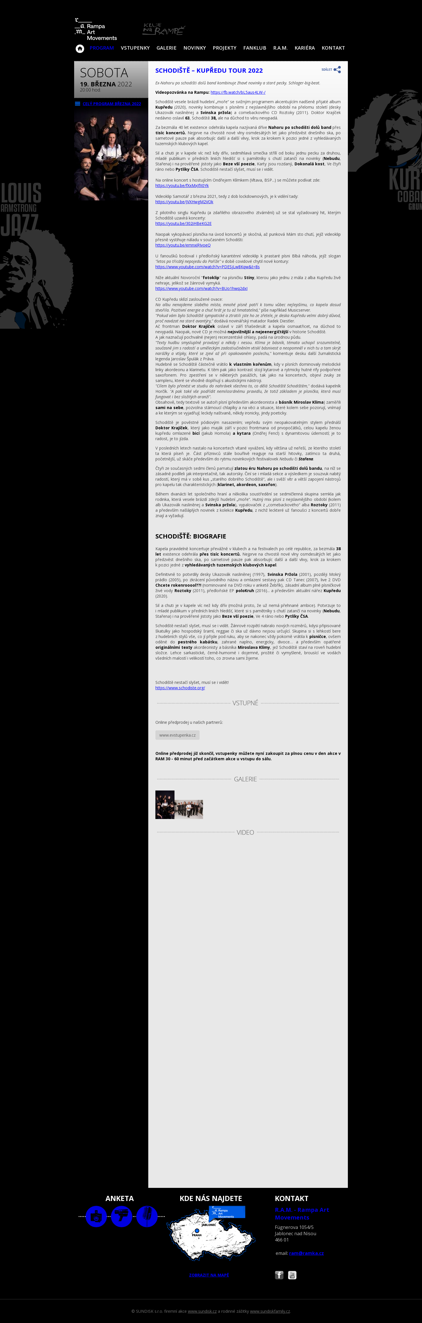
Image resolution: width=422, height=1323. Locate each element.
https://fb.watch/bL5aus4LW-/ (238, 92)
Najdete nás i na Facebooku (279, 1276)
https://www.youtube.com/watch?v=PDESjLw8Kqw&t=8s (207, 266)
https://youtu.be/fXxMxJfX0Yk (182, 185)
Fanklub (254, 47)
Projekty (224, 47)
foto (96, 1216)
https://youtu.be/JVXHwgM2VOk (184, 201)
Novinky (194, 47)
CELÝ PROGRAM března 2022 (112, 103)
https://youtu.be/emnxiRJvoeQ (183, 245)
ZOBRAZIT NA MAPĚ (211, 1242)
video (121, 1216)
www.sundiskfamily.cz (270, 1311)
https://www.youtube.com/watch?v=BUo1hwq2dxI (201, 288)
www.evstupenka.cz (177, 735)
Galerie (166, 47)
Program (102, 47)
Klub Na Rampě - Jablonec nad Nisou (80, 46)
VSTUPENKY (135, 47)
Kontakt (333, 47)
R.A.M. (280, 47)
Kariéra (305, 47)
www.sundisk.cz (202, 1311)
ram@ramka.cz (306, 1253)
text (147, 1216)
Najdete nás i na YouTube (292, 1276)
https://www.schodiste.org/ (180, 687)
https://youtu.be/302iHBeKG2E (183, 223)
